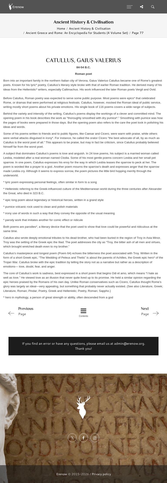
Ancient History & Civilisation (89, 28)
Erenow (61, 474)
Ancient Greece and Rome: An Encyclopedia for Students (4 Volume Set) (77, 33)
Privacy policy (101, 474)
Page (36, 311)
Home (61, 28)
